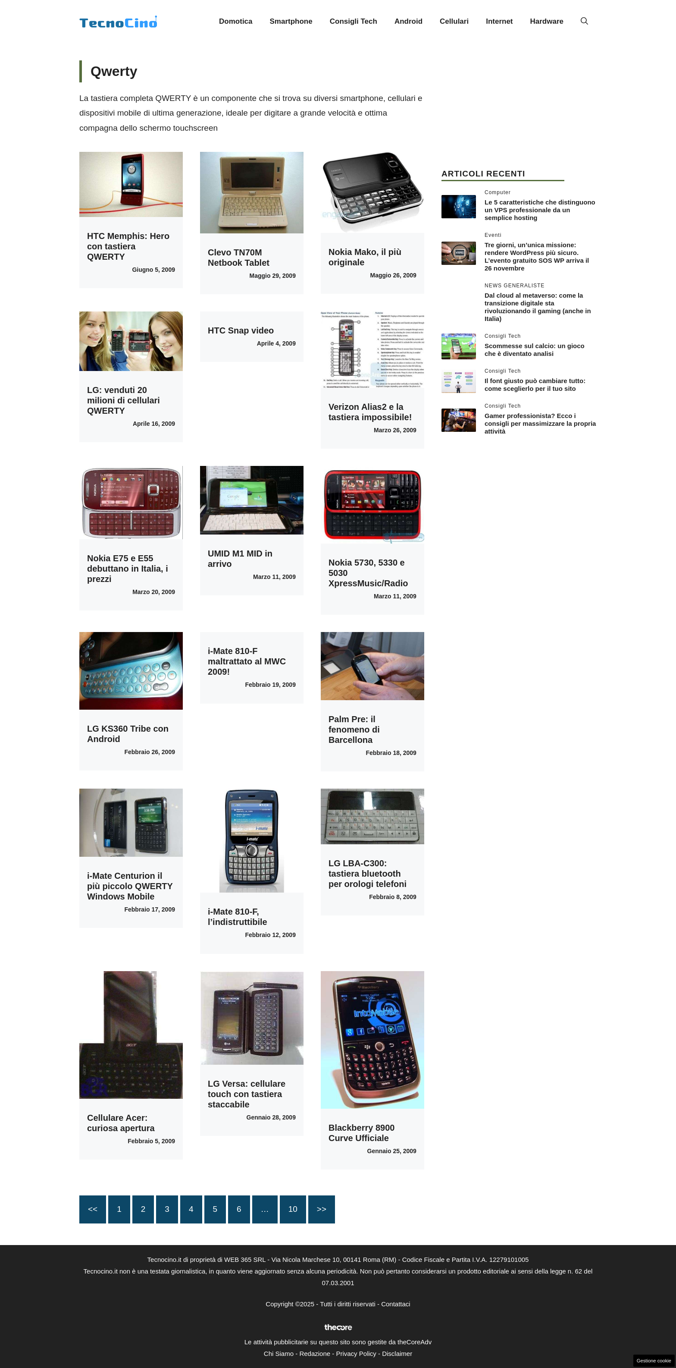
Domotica (235, 21)
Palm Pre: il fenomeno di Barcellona (354, 729)
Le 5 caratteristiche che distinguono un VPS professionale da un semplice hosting (540, 209)
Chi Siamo (279, 1353)
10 (292, 1209)
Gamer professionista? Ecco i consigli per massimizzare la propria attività (540, 423)
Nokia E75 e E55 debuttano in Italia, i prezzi (127, 568)
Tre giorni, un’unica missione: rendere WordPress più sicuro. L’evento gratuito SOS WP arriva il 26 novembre (537, 256)
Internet (499, 21)
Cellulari (454, 21)
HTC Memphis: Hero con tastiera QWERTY (128, 246)
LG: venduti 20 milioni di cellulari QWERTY (123, 400)
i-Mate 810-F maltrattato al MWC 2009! (247, 661)
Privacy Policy (356, 1353)
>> (321, 1209)
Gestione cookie (654, 1360)
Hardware (546, 21)
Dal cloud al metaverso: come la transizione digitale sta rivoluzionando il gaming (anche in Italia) (538, 307)
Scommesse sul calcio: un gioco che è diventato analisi (535, 349)
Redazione (314, 1353)
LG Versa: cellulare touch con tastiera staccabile (246, 1094)
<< (92, 1209)
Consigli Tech (353, 21)
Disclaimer (397, 1353)
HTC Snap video (241, 330)
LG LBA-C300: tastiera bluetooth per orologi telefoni (368, 874)
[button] (584, 22)
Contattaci (395, 1304)
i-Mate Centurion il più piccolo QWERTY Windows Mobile (130, 886)
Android (408, 21)
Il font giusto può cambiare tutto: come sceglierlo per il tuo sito (535, 384)
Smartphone (291, 21)
